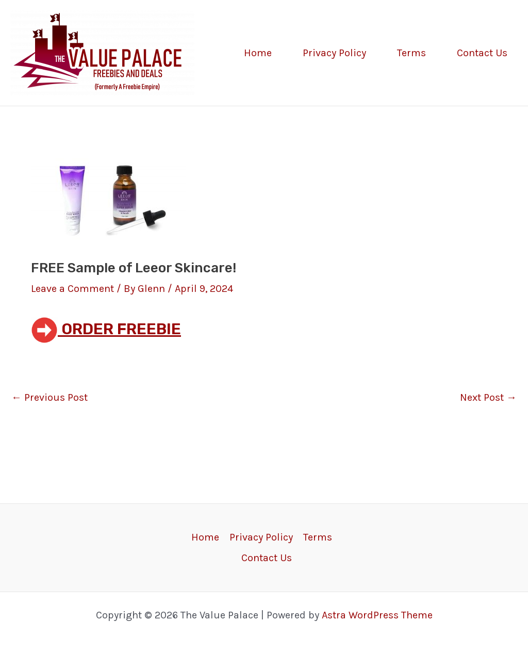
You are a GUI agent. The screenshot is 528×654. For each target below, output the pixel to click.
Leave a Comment (72, 289)
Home (258, 53)
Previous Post (49, 398)
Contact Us (482, 53)
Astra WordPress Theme (377, 615)
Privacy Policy (334, 53)
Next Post (488, 398)
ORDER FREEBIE (106, 329)
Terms (411, 53)
